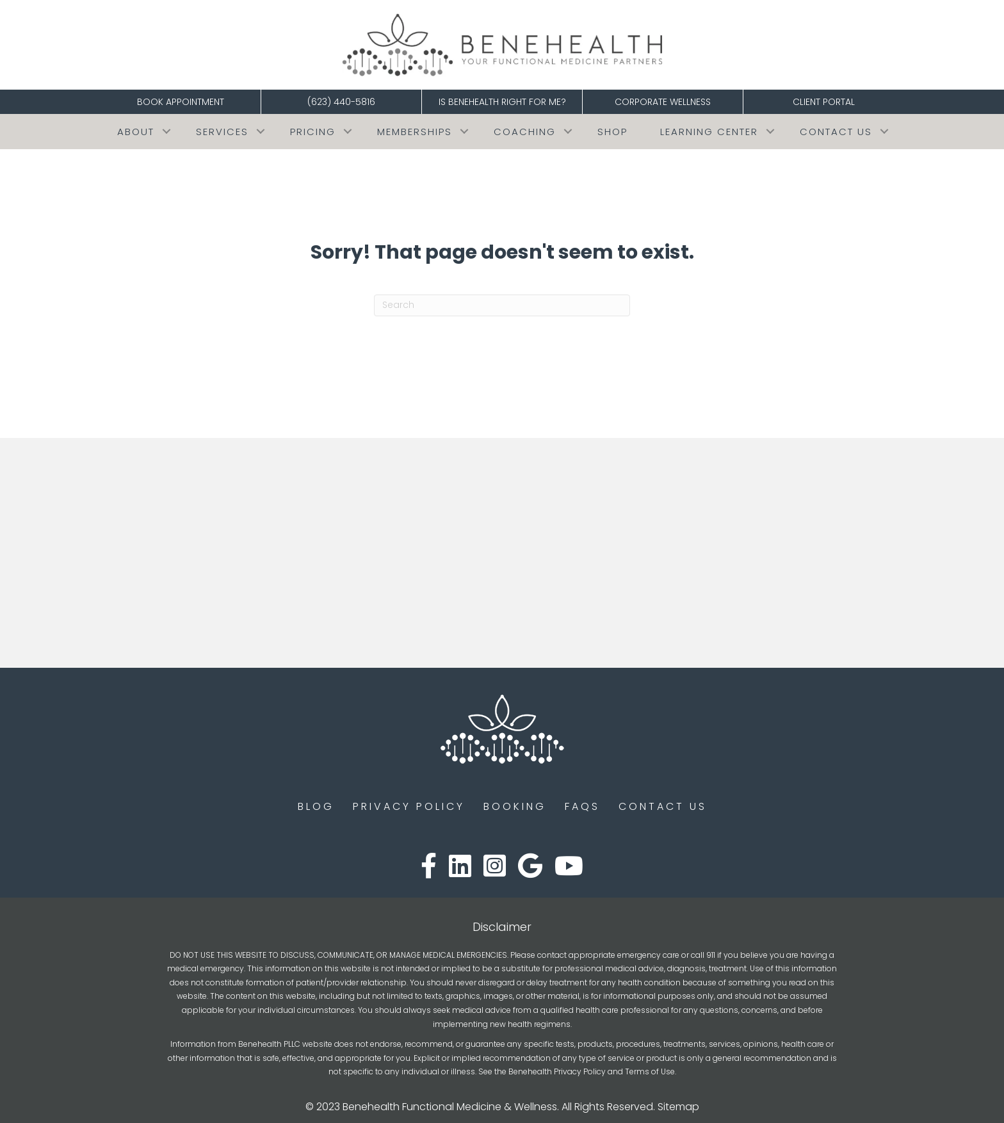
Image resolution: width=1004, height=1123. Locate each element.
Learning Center (709, 131)
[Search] (502, 305)
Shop (612, 131)
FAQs (582, 806)
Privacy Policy (409, 806)
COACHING (525, 131)
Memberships (414, 131)
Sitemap (678, 1106)
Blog (316, 806)
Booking (514, 806)
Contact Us (836, 131)
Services (222, 131)
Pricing (313, 131)
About (135, 131)
